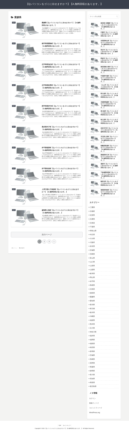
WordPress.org (94, 412)
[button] (117, 17)
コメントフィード (95, 408)
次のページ (47, 234)
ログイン (92, 398)
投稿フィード (94, 403)
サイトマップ (67, 425)
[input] (104, 17)
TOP (59, 425)
